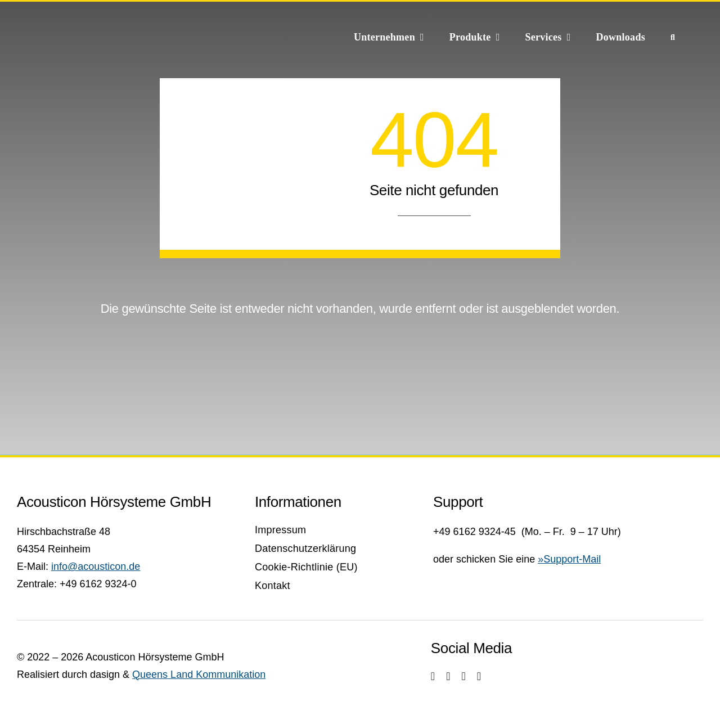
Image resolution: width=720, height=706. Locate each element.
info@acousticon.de (95, 566)
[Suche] (672, 36)
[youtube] (463, 676)
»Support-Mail (569, 559)
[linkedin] (479, 676)
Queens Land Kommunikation (199, 674)
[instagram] (433, 676)
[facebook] (448, 676)
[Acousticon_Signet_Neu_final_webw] (107, 20)
